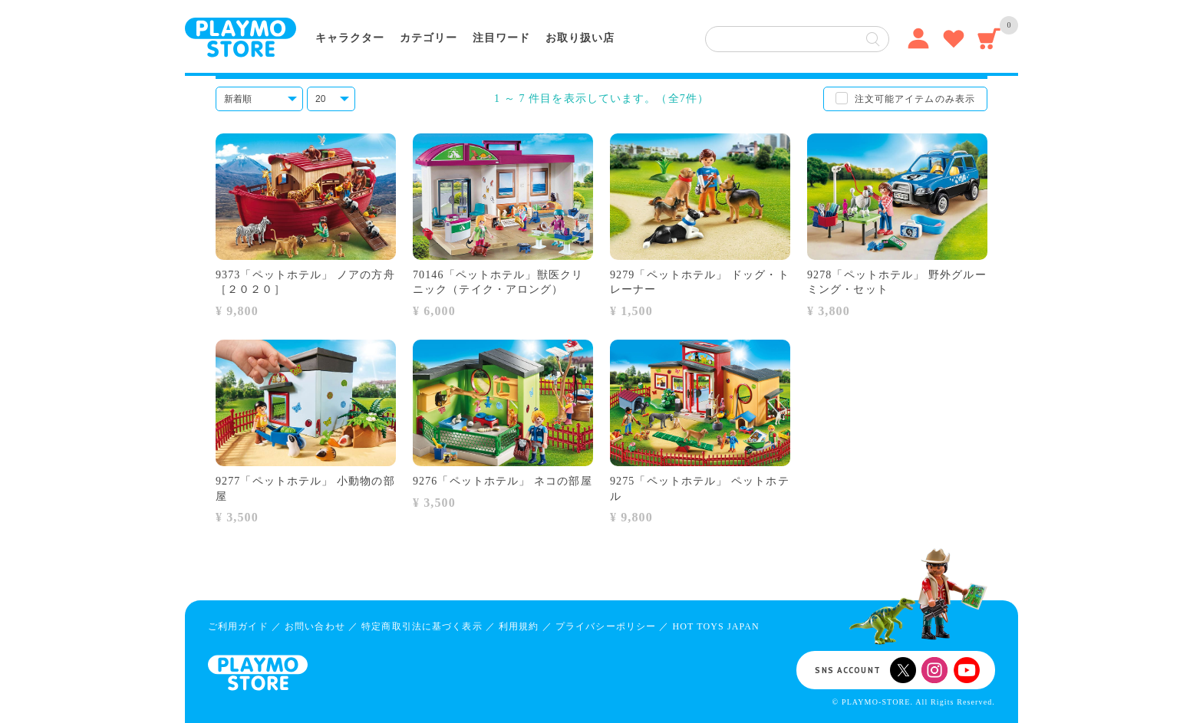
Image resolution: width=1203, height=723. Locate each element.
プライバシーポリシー (605, 626)
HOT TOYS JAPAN (715, 626)
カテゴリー (428, 38)
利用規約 (519, 626)
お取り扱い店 (580, 38)
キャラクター (349, 38)
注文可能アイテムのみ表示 (915, 99)
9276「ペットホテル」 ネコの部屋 (502, 481)
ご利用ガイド (238, 626)
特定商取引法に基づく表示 (421, 626)
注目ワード (501, 38)
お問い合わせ (315, 626)
